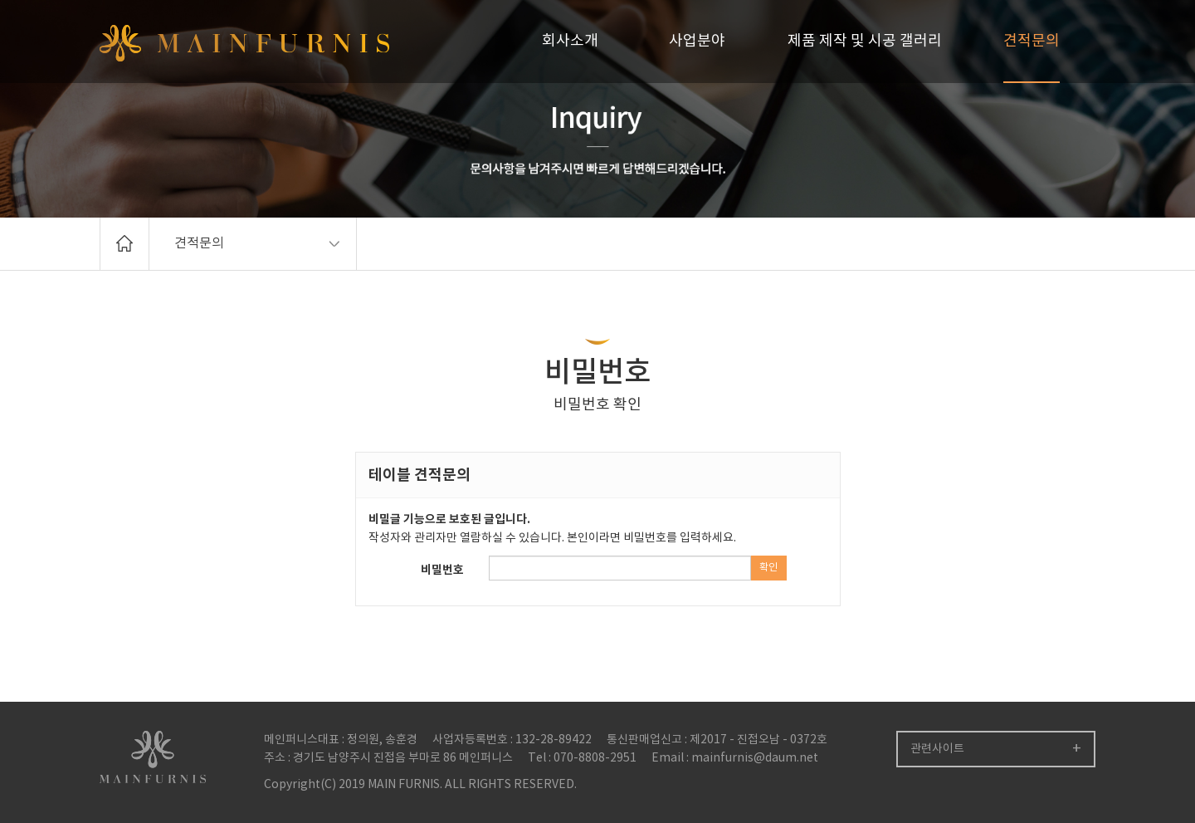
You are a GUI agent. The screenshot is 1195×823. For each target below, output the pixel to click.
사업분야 (697, 41)
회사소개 (570, 41)
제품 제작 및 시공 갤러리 (865, 41)
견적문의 (1031, 41)
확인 (768, 567)
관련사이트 (937, 749)
